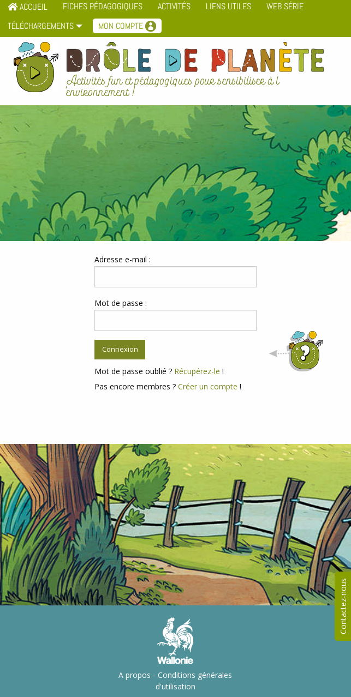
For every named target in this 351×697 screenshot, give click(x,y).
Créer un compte (207, 386)
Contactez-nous (343, 606)
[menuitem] (42, 27)
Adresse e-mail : (122, 259)
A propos (134, 675)
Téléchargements (41, 26)
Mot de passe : (120, 303)
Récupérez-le (197, 371)
